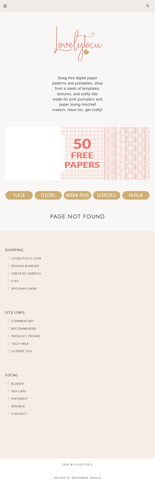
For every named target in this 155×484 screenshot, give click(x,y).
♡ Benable (16, 406)
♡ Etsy (13, 281)
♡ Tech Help (18, 344)
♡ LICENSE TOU (19, 351)
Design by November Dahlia (77, 478)
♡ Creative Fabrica (24, 273)
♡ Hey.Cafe (16, 391)
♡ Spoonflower (22, 289)
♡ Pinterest (17, 399)
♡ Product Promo (24, 336)
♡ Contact (17, 414)
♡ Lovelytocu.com (24, 258)
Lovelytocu (83, 465)
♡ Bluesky (16, 384)
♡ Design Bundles (23, 266)
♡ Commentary (20, 321)
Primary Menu (3, 6)
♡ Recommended (21, 329)
